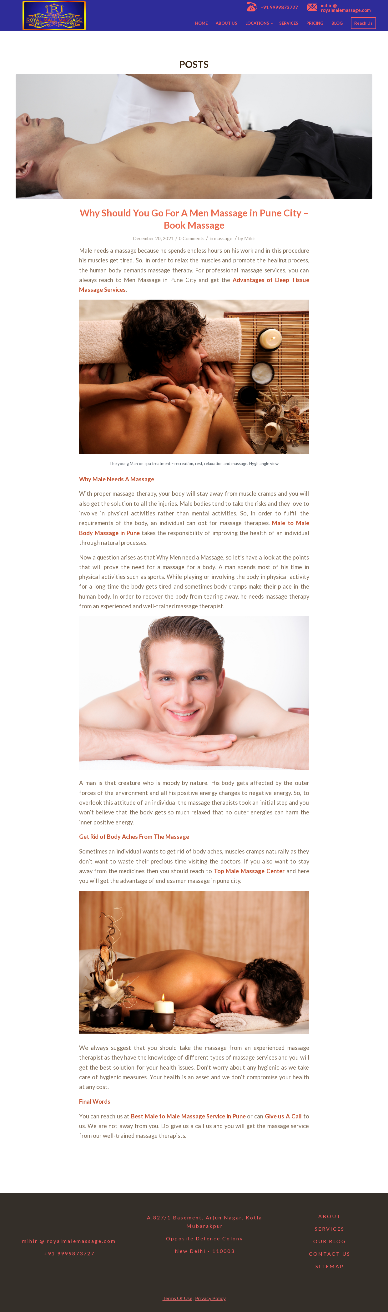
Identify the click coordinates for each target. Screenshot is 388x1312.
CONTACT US (329, 1254)
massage (223, 238)
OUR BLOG (329, 1241)
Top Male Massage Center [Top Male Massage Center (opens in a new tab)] (249, 871)
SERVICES (330, 1229)
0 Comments (191, 238)
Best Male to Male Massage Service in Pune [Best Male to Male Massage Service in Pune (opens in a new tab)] (189, 1116)
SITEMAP (329, 1266)
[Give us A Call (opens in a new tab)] (283, 1116)
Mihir (249, 238)
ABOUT (329, 1216)
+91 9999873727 (279, 7)
